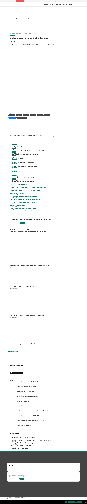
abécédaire (11, 112)
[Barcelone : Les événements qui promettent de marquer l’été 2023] (13, 398)
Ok (65, 502)
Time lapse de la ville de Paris (19, 448)
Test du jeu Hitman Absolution (19, 147)
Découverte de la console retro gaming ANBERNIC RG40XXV (33, 1)
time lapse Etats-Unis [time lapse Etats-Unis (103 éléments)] (18, 469)
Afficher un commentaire (13, 351)
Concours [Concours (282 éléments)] (19, 468)
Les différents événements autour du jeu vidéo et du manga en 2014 (29, 265)
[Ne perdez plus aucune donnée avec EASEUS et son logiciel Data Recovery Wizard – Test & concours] (13, 412)
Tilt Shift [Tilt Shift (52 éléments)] (13, 469)
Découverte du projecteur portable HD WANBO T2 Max (25, 3)
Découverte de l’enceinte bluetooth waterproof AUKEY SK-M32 (28, 415)
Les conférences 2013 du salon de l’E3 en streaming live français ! (28, 150)
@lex (12, 44)
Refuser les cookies (72, 502)
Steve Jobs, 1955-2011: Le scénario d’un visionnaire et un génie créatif (31, 440)
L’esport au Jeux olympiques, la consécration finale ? (24, 14)
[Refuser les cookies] (85, 502)
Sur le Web (65, 4)
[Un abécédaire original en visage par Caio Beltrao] (32, 330)
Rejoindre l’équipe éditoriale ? (72, 1)
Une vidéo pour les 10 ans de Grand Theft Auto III (23, 181)
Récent (11, 378)
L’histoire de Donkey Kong (18, 174)
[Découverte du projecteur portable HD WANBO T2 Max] (13, 388)
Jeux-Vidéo (20, 33)
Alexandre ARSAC (23, 497)
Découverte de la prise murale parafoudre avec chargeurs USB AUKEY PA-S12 (30, 420)
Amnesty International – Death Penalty (22, 443)
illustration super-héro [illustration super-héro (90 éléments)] (41, 468)
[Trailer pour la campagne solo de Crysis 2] (32, 277)
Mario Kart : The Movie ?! (18, 158)
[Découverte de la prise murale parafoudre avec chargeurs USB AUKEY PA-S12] (13, 422)
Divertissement (58, 4)
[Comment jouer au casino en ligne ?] (13, 403)
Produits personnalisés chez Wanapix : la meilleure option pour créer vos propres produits (30, 12)
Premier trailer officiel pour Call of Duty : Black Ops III (25, 154)
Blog (55, 1)
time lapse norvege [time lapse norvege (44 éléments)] (26, 469)
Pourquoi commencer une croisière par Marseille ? (24, 10)
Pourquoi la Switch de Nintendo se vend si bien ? (23, 170)
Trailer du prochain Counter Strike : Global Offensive (24, 166)
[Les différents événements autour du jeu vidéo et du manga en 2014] (32, 252)
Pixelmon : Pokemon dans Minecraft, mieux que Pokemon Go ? (28, 315)
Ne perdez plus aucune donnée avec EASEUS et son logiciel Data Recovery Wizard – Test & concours (34, 410)
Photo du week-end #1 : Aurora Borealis (22, 446)
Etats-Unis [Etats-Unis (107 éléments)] (24, 468)
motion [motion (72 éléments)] (56, 468)
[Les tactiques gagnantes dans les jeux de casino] (13, 393)
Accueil (11, 33)
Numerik (13, 109)
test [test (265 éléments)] (10, 469)
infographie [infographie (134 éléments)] (48, 468)
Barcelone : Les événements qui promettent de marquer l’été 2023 (28, 396)
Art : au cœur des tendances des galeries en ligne (24, 18)
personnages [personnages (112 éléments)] (60, 468)
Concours (70, 4)
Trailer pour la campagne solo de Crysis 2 (22, 286)
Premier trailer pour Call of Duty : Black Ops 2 (23, 177)
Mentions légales (10, 499)
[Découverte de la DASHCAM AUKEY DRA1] (13, 427)
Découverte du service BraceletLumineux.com (25, 405)
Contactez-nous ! (59, 1)
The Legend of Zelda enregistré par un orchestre (23, 162)
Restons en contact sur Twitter (16, 372)
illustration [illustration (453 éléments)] (33, 468)
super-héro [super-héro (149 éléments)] (73, 468)
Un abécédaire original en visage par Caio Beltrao (24, 344)
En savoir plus (79, 502)
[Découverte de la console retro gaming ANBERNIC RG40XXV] (13, 383)
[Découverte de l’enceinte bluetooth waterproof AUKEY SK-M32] (13, 417)
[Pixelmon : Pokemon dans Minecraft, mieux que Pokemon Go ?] (32, 302)
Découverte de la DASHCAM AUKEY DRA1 (24, 425)
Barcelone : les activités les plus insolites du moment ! (25, 16)
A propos (65, 1)
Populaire (11, 380)
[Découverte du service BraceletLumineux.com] (13, 407)
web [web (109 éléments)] (30, 469)
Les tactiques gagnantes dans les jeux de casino (25, 391)
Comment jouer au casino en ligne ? (23, 401)
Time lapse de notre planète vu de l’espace (23, 437)
